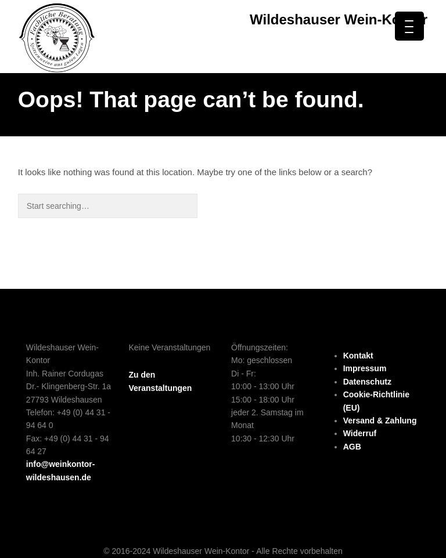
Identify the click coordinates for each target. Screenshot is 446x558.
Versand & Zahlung (380, 420)
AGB (352, 446)
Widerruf (359, 433)
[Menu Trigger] (409, 26)
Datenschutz (367, 381)
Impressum (365, 368)
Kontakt (358, 355)
